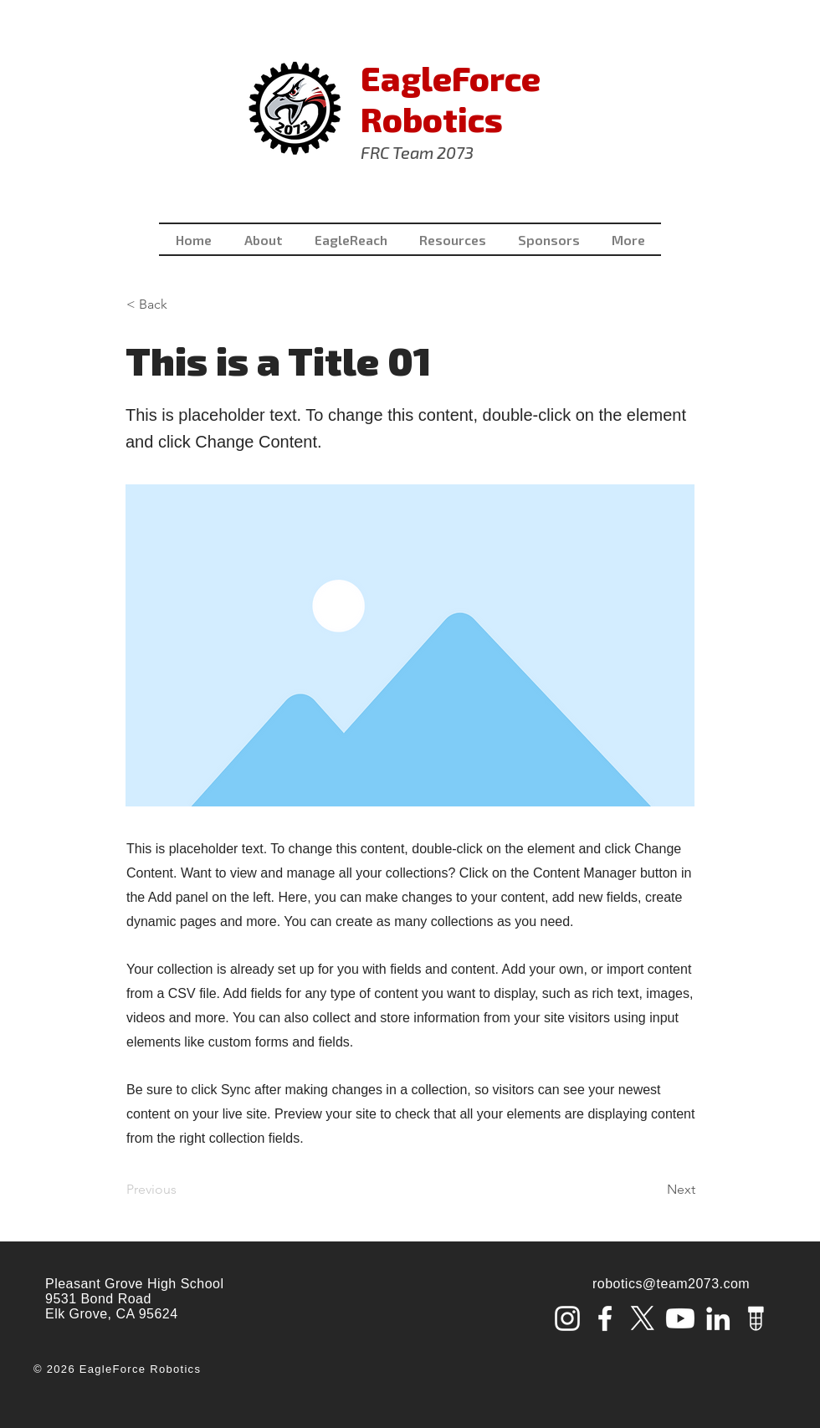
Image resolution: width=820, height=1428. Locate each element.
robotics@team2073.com (671, 1284)
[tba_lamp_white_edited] (755, 1318)
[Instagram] (567, 1318)
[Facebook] (605, 1318)
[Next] (653, 1189)
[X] (642, 1318)
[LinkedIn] (718, 1318)
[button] (452, 239)
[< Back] (181, 304)
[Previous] (181, 1189)
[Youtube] (680, 1318)
